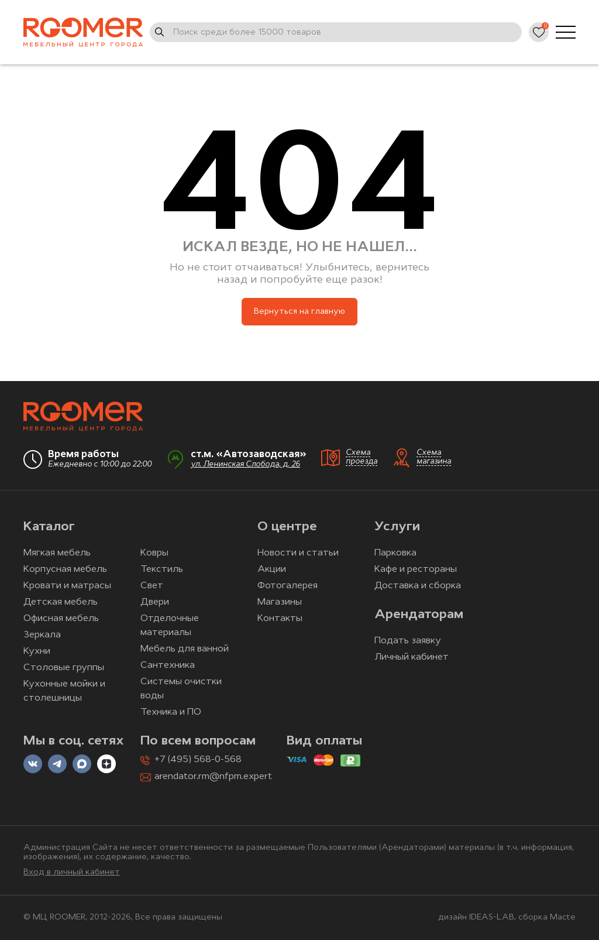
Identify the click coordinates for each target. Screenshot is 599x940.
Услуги (397, 527)
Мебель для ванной (184, 649)
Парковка (395, 553)
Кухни (36, 651)
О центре (287, 527)
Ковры (154, 553)
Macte (563, 917)
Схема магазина (433, 457)
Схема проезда (361, 457)
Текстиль (161, 569)
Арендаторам (418, 615)
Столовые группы (63, 668)
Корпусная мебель (65, 569)
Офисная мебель (61, 618)
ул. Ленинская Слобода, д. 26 (245, 464)
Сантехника (167, 665)
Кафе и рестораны (415, 569)
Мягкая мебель (57, 553)
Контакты (279, 618)
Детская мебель (60, 602)
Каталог (49, 527)
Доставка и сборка (417, 586)
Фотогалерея (287, 586)
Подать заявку (407, 641)
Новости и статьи (298, 553)
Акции (271, 569)
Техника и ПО (170, 712)
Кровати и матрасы (67, 586)
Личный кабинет (411, 657)
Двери (154, 602)
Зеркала (42, 635)
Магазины (279, 602)
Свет (151, 586)
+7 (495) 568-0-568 (198, 759)
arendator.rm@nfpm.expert (213, 776)
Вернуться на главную (299, 311)
